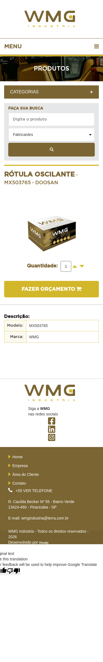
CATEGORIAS (24, 92)
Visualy (44, 542)
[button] (51, 134)
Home (17, 457)
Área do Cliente (25, 474)
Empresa (20, 465)
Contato (19, 483)
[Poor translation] (13, 571)
